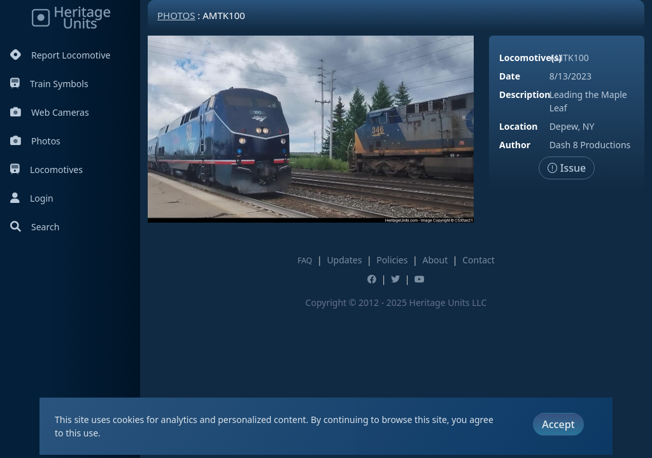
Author (514, 145)
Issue (567, 168)
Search (34, 227)
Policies (392, 260)
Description (524, 94)
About (435, 260)
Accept (558, 424)
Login (31, 198)
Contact (478, 260)
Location (518, 126)
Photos (35, 141)
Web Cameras (49, 112)
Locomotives (46, 169)
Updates (344, 260)
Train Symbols (49, 84)
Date (509, 76)
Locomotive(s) (530, 58)
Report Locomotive (60, 55)
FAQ (304, 260)
